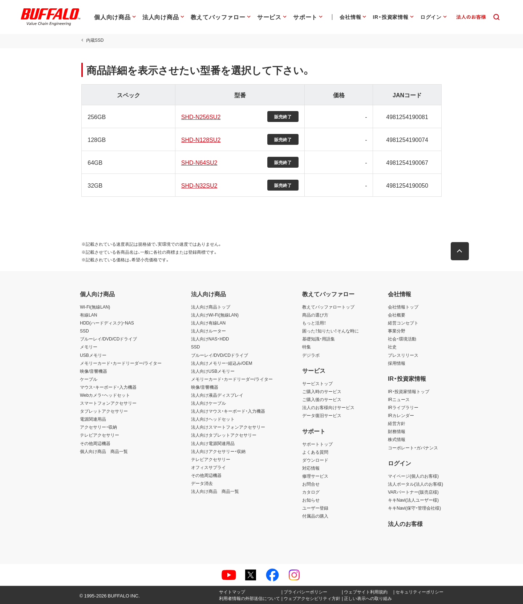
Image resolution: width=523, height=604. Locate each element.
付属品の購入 (315, 516)
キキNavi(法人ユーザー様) (413, 500)
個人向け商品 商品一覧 (104, 451)
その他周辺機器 (95, 443)
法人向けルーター (208, 330)
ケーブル (88, 379)
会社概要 (396, 314)
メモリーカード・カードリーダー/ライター (121, 363)
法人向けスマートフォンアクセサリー (228, 427)
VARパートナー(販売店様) (413, 492)
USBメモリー (93, 355)
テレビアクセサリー (99, 435)
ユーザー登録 (315, 508)
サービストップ (317, 383)
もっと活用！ (314, 322)
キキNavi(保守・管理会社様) (414, 508)
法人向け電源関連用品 (213, 443)
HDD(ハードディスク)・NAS (107, 322)
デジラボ (311, 355)
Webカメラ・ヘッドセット (105, 395)
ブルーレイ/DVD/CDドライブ (108, 338)
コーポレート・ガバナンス (413, 447)
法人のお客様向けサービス (328, 407)
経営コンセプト (403, 322)
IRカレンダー (401, 415)
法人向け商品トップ (210, 306)
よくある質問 (315, 452)
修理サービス (315, 476)
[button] (461, 251)
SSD (84, 330)
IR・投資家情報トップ (408, 391)
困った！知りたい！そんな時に (330, 330)
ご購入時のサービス (321, 391)
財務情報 (396, 431)
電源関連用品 (93, 419)
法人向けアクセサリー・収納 (218, 451)
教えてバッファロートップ (328, 306)
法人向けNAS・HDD (210, 338)
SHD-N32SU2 (199, 185)
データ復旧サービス (321, 415)
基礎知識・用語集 (318, 338)
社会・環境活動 (402, 338)
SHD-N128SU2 (200, 139)
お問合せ (311, 484)
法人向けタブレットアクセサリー (223, 435)
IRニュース (399, 399)
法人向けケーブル (208, 403)
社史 (392, 346)
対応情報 (311, 468)
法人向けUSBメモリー (213, 371)
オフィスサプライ (208, 467)
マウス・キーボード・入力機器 (108, 387)
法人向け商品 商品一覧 (215, 491)
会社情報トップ (403, 306)
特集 (306, 346)
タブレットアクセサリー (104, 411)
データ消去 (202, 483)
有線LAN (88, 314)
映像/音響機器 (93, 371)
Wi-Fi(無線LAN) (95, 306)
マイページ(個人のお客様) (413, 476)
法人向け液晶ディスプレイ (217, 395)
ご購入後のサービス (321, 399)
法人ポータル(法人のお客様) (415, 484)
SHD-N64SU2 (199, 162)
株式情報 (396, 439)
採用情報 (396, 363)
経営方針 (396, 423)
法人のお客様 (405, 523)
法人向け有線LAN (208, 322)
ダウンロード (315, 460)
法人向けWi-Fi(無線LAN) (215, 314)
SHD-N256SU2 (200, 116)
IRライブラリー (403, 407)
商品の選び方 (315, 314)
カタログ (311, 492)
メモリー (88, 346)
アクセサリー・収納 (98, 427)
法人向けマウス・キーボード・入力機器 (228, 411)
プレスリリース (403, 355)
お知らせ (311, 500)
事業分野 (396, 330)
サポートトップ (317, 444)
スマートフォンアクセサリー (108, 403)
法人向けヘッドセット (213, 419)
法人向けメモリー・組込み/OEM (221, 363)
